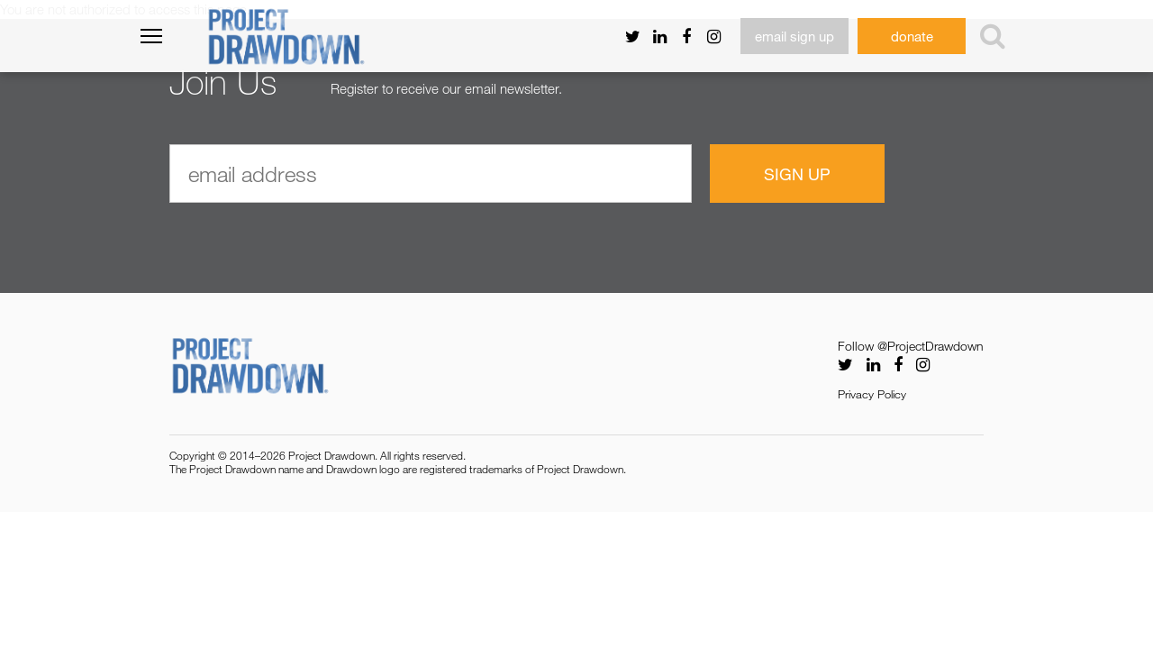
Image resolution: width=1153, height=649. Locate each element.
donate (912, 36)
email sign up (794, 36)
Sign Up (797, 174)
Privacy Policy (872, 394)
